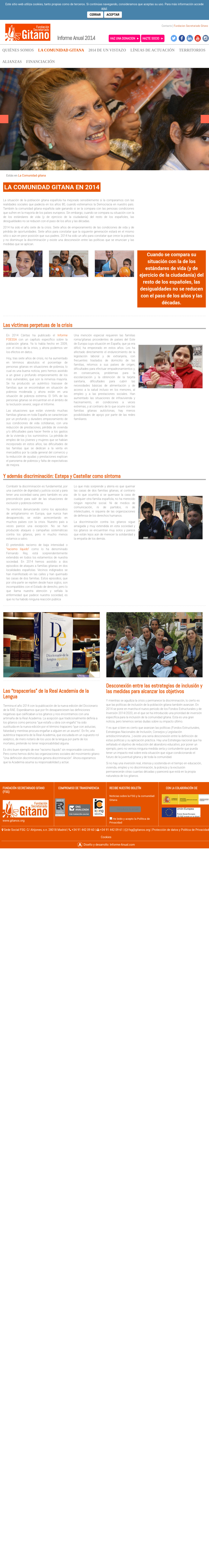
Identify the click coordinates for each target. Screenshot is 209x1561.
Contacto (167, 26)
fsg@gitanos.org (139, 829)
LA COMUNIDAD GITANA (61, 50)
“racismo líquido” (17, 549)
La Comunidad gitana (32, 175)
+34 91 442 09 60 (83, 829)
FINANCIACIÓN (40, 62)
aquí (104, 8)
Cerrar (95, 14)
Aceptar (113, 14)
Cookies (106, 837)
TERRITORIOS (192, 50)
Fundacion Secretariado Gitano (191, 26)
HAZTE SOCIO (151, 38)
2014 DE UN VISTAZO (107, 50)
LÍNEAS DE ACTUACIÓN (152, 50)
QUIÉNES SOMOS (18, 50)
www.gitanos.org (14, 820)
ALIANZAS (12, 62)
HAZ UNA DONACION (122, 38)
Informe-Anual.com (122, 844)
